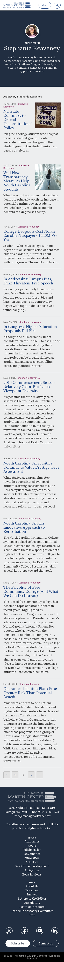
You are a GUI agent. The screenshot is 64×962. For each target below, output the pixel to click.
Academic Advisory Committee (32, 911)
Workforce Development (32, 866)
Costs (32, 845)
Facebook (24, 930)
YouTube (39, 930)
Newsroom (32, 890)
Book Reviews (32, 874)
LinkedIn (55, 930)
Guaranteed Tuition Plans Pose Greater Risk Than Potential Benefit (30, 693)
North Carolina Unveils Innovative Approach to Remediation (24, 527)
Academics (32, 841)
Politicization (32, 849)
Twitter (9, 930)
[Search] (57, 5)
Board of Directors (32, 907)
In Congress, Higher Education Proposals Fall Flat (30, 329)
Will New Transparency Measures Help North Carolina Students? (16, 181)
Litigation (32, 870)
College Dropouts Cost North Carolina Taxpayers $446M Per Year (30, 235)
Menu (44, 5)
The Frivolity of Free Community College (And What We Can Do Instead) (30, 591)
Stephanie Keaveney (28, 226)
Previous (6, 774)
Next (39, 774)
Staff (32, 915)
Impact (32, 894)
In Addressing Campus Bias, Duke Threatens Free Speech (28, 281)
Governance (32, 854)
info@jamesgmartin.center (32, 816)
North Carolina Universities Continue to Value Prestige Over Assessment (31, 467)
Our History (32, 902)
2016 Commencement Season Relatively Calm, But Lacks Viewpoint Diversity (29, 387)
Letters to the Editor (32, 898)
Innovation (32, 858)
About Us (32, 886)
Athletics (32, 862)
